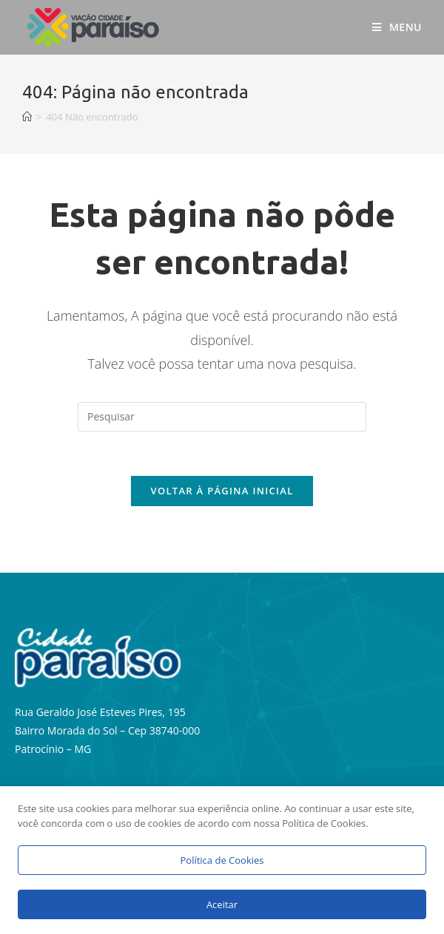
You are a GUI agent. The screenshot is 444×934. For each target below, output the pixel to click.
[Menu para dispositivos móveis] (397, 27)
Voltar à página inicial (221, 490)
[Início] (27, 116)
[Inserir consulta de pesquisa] (222, 417)
